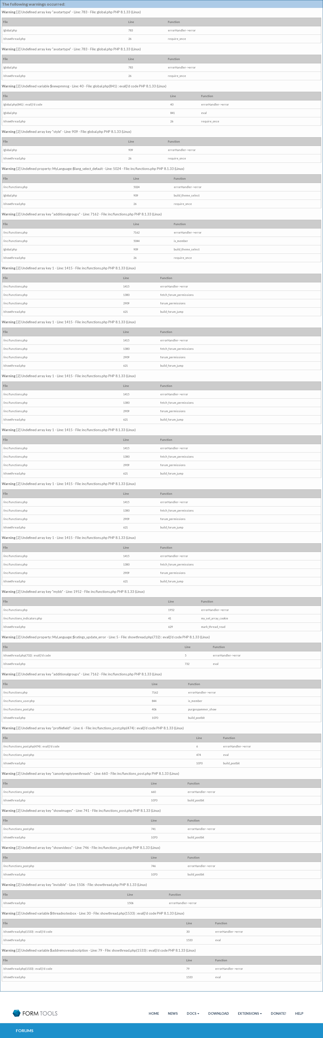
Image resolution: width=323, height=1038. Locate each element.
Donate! (278, 1013)
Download (218, 1013)
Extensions (250, 1013)
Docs (193, 1013)
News (173, 1013)
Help (299, 1013)
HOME (154, 1013)
